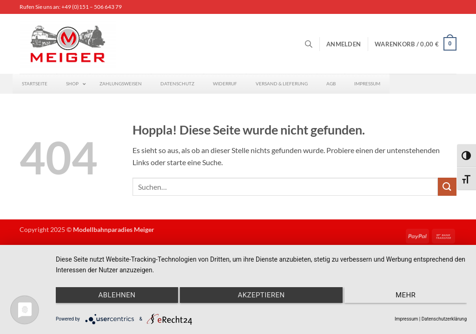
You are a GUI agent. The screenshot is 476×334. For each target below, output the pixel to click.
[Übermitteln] (447, 187)
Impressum (406, 318)
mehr (406, 295)
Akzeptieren (261, 295)
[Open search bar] (308, 44)
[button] (343, 44)
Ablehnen (116, 295)
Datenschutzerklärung (444, 318)
